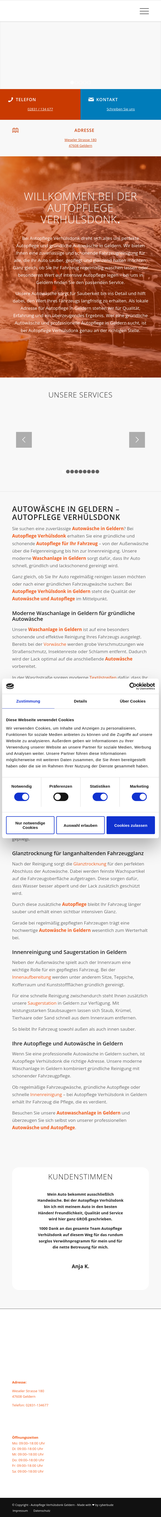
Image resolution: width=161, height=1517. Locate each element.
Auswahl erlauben (80, 825)
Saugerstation (42, 1003)
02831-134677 (37, 1405)
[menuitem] (141, 10)
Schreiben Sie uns (121, 109)
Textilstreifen (103, 677)
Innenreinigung (46, 1094)
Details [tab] (80, 701)
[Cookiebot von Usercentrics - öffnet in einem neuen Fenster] (132, 686)
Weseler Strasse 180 (80, 139)
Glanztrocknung (89, 864)
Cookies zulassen (130, 825)
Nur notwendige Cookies (30, 825)
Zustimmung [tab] (28, 701)
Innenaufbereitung (31, 977)
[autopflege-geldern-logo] (67, 10)
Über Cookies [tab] (133, 701)
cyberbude (106, 1505)
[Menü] (141, 10)
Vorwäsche (55, 644)
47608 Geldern (80, 145)
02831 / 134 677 (40, 109)
